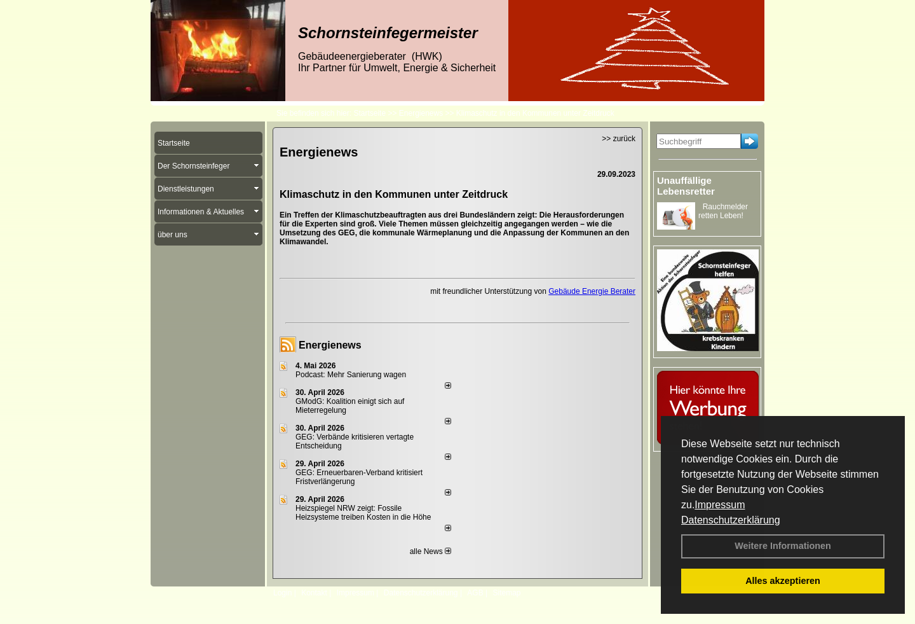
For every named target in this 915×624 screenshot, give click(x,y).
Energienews (330, 345)
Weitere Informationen (783, 546)
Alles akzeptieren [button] (782, 581)
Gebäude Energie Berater (591, 291)
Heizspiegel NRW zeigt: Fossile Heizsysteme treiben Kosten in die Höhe (363, 513)
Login (282, 592)
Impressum (720, 504)
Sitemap (506, 592)
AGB (475, 592)
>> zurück (618, 138)
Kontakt (314, 592)
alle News (430, 551)
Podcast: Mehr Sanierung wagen (350, 374)
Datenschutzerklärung (730, 520)
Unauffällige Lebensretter (686, 186)
